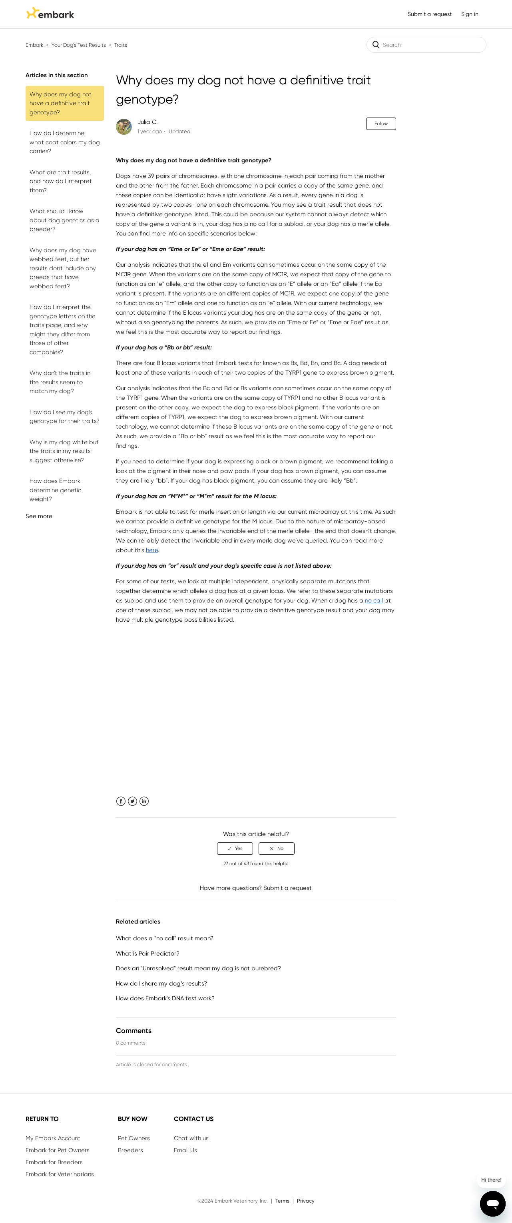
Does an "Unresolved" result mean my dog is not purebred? (198, 968)
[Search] (426, 45)
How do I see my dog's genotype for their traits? (65, 417)
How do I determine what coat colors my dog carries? (65, 142)
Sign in (469, 14)
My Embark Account (53, 1138)
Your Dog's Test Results (79, 45)
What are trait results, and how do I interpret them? (61, 181)
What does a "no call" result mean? (164, 938)
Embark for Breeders (54, 1162)
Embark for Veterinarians (60, 1174)
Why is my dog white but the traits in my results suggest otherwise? (64, 451)
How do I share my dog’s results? (161, 983)
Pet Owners (134, 1138)
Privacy (306, 1201)
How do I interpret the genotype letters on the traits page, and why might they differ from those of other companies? (63, 329)
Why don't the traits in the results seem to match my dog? (60, 382)
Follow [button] (381, 123)
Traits (120, 45)
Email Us (185, 1150)
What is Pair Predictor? (147, 953)
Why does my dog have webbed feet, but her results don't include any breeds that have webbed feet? (63, 268)
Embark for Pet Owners (58, 1150)
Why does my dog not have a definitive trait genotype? (61, 103)
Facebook (121, 801)
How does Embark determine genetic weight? (55, 490)
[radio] (235, 848)
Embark (34, 45)
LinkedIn (144, 801)
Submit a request (430, 14)
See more (39, 516)
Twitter (132, 801)
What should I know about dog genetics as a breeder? (65, 220)
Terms (282, 1201)
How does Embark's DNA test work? (165, 998)
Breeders (130, 1150)
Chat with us (191, 1138)
